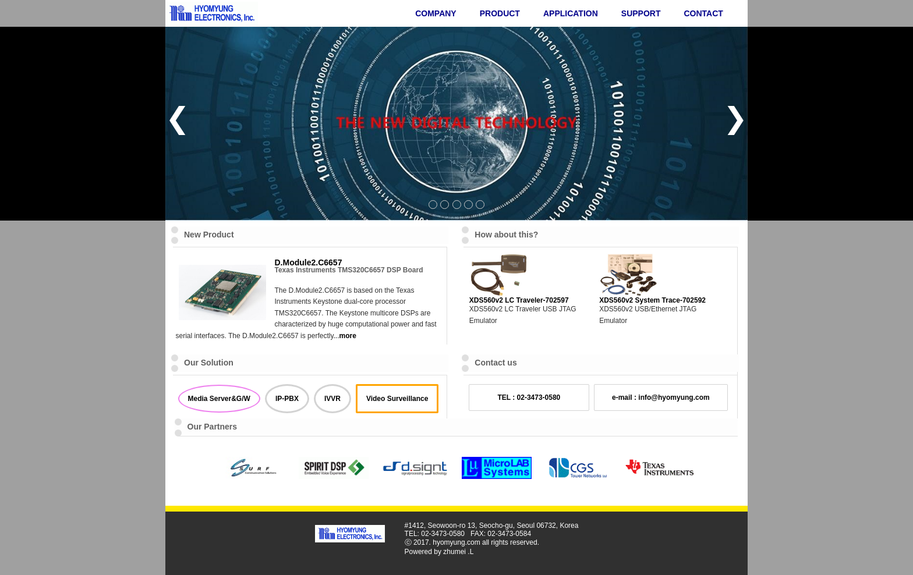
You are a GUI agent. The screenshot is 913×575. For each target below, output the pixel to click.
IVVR (332, 399)
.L (470, 552)
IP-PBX (287, 399)
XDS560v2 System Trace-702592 (652, 300)
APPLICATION (570, 13)
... (345, 336)
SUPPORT (641, 13)
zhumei (454, 552)
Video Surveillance (397, 399)
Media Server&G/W (219, 399)
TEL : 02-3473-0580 (528, 397)
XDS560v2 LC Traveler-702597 (519, 300)
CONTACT (703, 13)
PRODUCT (500, 13)
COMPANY (435, 13)
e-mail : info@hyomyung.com (661, 397)
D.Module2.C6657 (308, 262)
